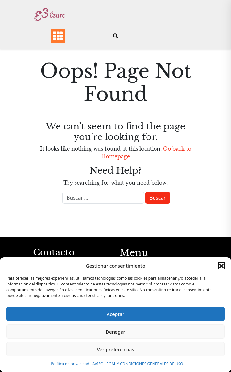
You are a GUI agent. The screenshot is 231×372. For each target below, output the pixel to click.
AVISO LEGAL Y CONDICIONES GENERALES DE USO (137, 364)
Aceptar (115, 314)
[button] (221, 265)
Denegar (115, 331)
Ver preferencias (115, 349)
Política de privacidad (70, 364)
